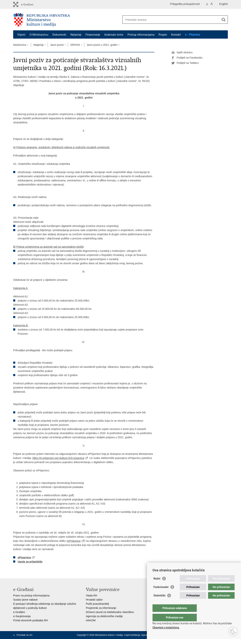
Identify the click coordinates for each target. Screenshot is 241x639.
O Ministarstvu (39, 34)
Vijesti (21, 34)
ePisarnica (24, 557)
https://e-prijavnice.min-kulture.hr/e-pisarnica (58, 458)
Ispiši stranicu (182, 52)
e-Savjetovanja (22, 616)
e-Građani (19, 612)
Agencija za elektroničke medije (104, 616)
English (223, 3)
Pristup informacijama (140, 34)
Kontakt (176, 34)
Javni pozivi (57, 44)
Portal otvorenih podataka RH (30, 620)
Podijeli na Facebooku (187, 58)
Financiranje (92, 34)
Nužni (156, 586)
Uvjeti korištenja (132, 635)
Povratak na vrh (24, 635)
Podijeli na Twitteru (185, 63)
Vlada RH (91, 595)
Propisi (163, 34)
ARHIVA (75, 44)
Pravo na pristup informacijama (31, 595)
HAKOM (90, 620)
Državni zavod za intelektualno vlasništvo (110, 612)
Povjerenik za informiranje (101, 607)
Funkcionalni (161, 594)
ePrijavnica (74, 540)
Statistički (159, 603)
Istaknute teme (113, 34)
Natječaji (75, 34)
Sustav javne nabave (25, 599)
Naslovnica (19, 44)
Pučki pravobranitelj (97, 603)
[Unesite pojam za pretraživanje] (171, 20)
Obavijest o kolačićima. (166, 627)
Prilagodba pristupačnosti (185, 3)
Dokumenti (59, 34)
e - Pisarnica (192, 34)
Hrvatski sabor (94, 599)
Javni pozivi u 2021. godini (102, 44)
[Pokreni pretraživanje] (223, 20)
